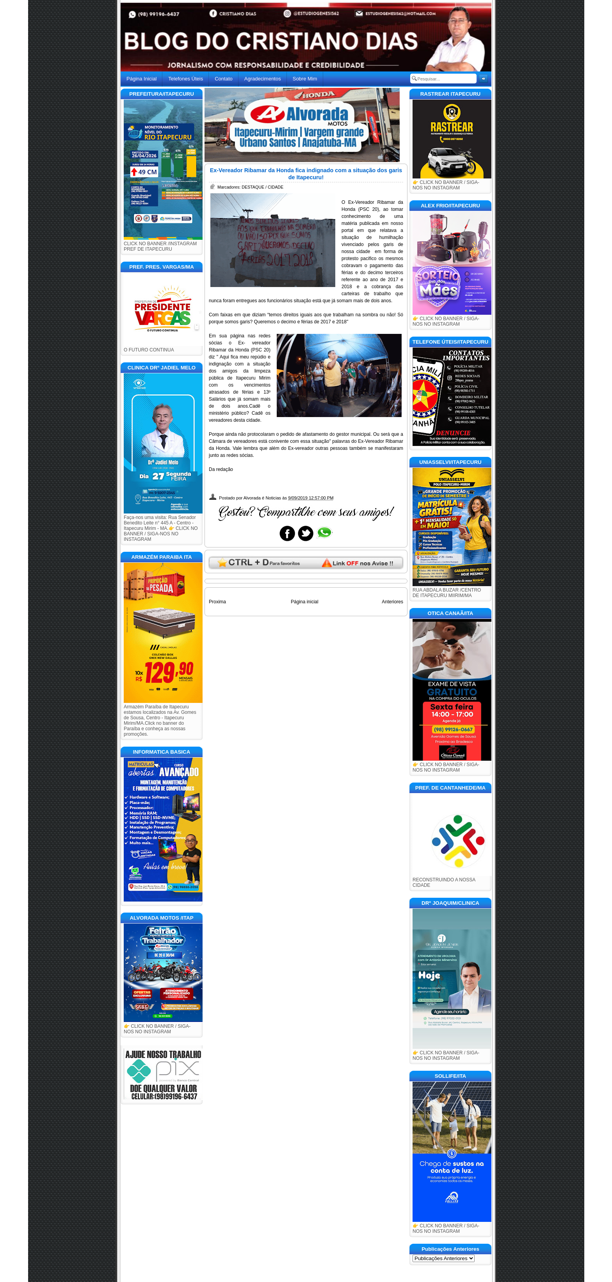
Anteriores (392, 601)
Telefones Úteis (185, 79)
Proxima (217, 601)
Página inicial (304, 601)
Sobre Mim (305, 79)
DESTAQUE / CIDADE (262, 187)
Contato (224, 79)
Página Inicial (141, 79)
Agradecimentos (262, 79)
